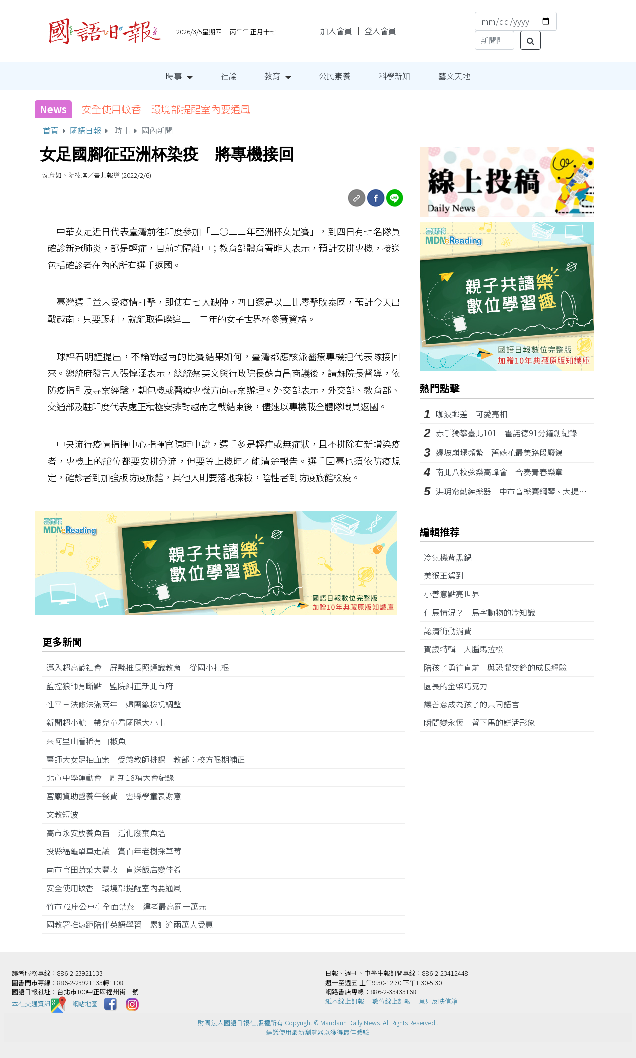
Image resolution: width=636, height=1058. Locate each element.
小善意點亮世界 (455, 594)
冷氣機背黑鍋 (451, 557)
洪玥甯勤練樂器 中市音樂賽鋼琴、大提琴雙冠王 (523, 491)
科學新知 (394, 76)
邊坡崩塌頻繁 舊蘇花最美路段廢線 (499, 452)
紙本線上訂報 (344, 1001)
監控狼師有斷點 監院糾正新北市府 (113, 686)
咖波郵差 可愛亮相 (471, 414)
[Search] (494, 40)
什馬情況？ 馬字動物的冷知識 (483, 612)
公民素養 (335, 76)
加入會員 (336, 31)
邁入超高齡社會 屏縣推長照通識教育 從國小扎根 (137, 667)
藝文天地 (454, 76)
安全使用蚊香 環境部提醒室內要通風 (165, 109)
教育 (272, 76)
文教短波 (66, 814)
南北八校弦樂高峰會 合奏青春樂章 (499, 472)
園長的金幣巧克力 (459, 686)
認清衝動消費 (451, 630)
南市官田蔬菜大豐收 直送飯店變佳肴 (117, 869)
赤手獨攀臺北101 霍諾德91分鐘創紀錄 (506, 433)
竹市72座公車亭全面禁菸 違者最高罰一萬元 (130, 906)
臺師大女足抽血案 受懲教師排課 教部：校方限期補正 (145, 759)
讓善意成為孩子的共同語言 (475, 704)
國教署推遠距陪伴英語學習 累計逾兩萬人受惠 (133, 924)
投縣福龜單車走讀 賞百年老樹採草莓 (117, 851)
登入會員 (380, 31)
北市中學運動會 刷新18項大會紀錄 (114, 777)
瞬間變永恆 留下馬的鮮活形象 (483, 722)
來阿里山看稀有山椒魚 (90, 741)
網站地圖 (85, 1003)
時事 (174, 76)
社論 (229, 76)
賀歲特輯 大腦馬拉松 (467, 649)
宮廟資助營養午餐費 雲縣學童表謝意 (117, 796)
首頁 (51, 130)
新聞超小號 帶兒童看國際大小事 (109, 722)
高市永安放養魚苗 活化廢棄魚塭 (109, 833)
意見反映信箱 (438, 1001)
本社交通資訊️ (39, 1003)
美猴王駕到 (448, 575)
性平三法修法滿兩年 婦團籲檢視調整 (117, 704)
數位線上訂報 (391, 1001)
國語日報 (85, 130)
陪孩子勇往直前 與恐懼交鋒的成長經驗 (499, 667)
